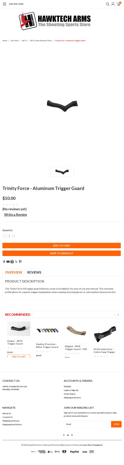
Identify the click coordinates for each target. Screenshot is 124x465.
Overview (13, 272)
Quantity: (7, 230)
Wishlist (67, 386)
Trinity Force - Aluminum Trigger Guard (70, 41)
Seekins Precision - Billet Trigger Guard (47, 345)
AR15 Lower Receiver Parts (40, 41)
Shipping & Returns (72, 397)
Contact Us (7, 417)
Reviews (34, 272)
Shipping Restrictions (12, 424)
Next (118, 315)
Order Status (69, 394)
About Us (6, 413)
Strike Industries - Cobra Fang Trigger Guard (104, 352)
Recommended (17, 314)
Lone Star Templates (92, 445)
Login (66, 390)
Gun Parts (15, 41)
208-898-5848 (16, 4)
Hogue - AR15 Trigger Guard (15, 342)
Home (4, 41)
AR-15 (24, 41)
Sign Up (75, 390)
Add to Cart (19, 356)
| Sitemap (47, 445)
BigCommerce (66, 445)
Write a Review (15, 214)
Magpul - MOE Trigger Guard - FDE (76, 347)
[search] (107, 4)
